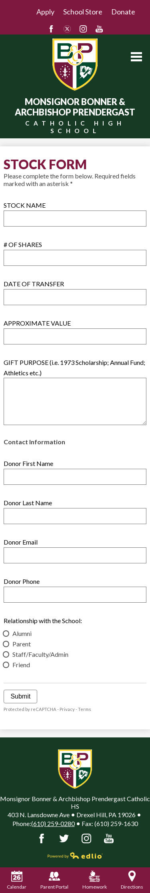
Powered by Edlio (75, 855)
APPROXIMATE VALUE (37, 323)
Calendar (16, 880)
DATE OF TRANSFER (34, 284)
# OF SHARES (23, 244)
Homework (94, 880)
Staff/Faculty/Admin (40, 654)
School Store (82, 11)
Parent (21, 644)
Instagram (83, 28)
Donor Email (21, 542)
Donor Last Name (28, 502)
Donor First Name (28, 463)
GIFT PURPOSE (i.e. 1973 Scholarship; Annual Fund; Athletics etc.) (74, 367)
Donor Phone (22, 581)
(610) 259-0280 (53, 823)
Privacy (67, 709)
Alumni (22, 633)
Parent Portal (54, 880)
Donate (123, 11)
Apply (45, 11)
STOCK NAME (25, 205)
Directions (132, 880)
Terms (84, 709)
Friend (21, 664)
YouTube (99, 28)
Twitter (67, 28)
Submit (20, 696)
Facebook (51, 28)
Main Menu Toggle (136, 56)
